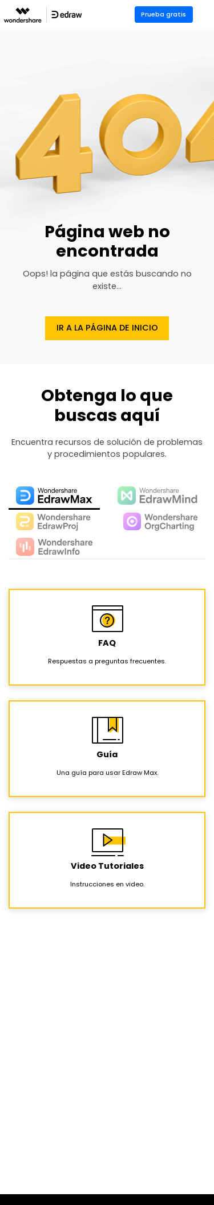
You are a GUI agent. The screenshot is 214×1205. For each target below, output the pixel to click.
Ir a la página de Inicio (107, 327)
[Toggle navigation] (206, 14)
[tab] (54, 496)
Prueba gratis (163, 14)
